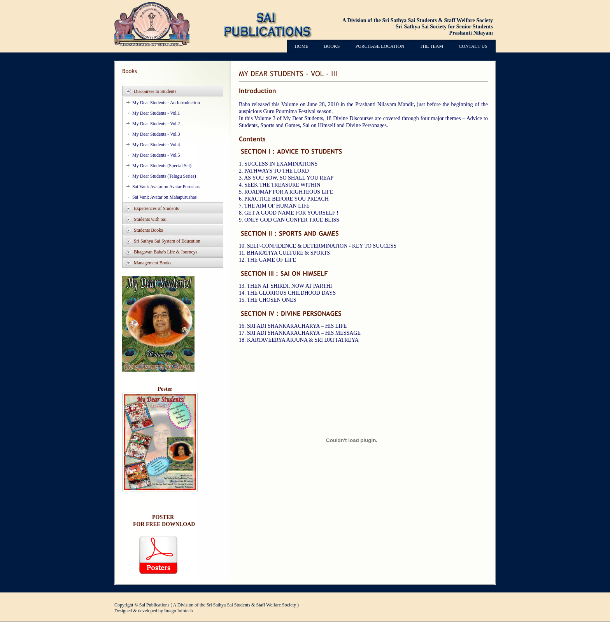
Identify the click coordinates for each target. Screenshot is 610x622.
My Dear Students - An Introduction (166, 102)
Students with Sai (150, 219)
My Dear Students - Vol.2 (156, 123)
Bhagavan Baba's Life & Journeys (165, 252)
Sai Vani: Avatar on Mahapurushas (164, 197)
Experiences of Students (156, 208)
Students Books (148, 230)
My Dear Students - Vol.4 (156, 144)
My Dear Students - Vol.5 (156, 155)
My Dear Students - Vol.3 (156, 134)
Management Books (152, 263)
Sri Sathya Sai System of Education (167, 241)
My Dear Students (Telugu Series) (164, 176)
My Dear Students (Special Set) (161, 165)
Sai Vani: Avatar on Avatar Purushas (166, 186)
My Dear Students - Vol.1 (156, 113)
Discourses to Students (155, 91)
